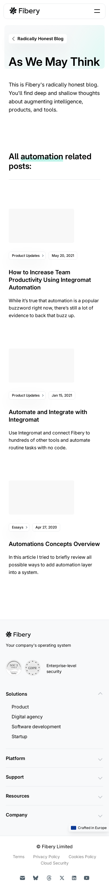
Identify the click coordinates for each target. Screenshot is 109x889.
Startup (19, 736)
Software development (36, 726)
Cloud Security (55, 862)
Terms (18, 856)
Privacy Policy (46, 856)
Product (20, 707)
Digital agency (27, 717)
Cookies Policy (82, 856)
